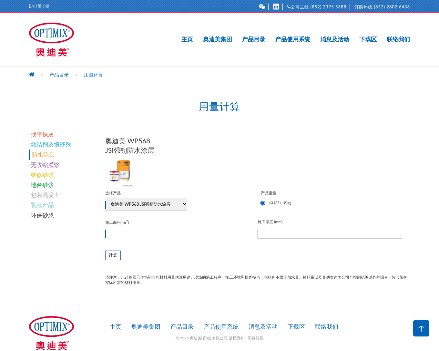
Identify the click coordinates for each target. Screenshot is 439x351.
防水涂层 (43, 154)
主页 (187, 39)
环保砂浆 (42, 215)
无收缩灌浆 (45, 164)
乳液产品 (42, 204)
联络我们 (398, 39)
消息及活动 (334, 39)
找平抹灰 (42, 134)
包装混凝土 (45, 194)
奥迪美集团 (217, 39)
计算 (113, 255)
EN (32, 6)
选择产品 (146, 201)
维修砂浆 (42, 174)
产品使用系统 (292, 39)
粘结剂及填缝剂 (51, 144)
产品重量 (335, 199)
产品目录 (253, 39)
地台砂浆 (42, 184)
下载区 (368, 39)
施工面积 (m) (177, 229)
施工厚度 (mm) (330, 229)
